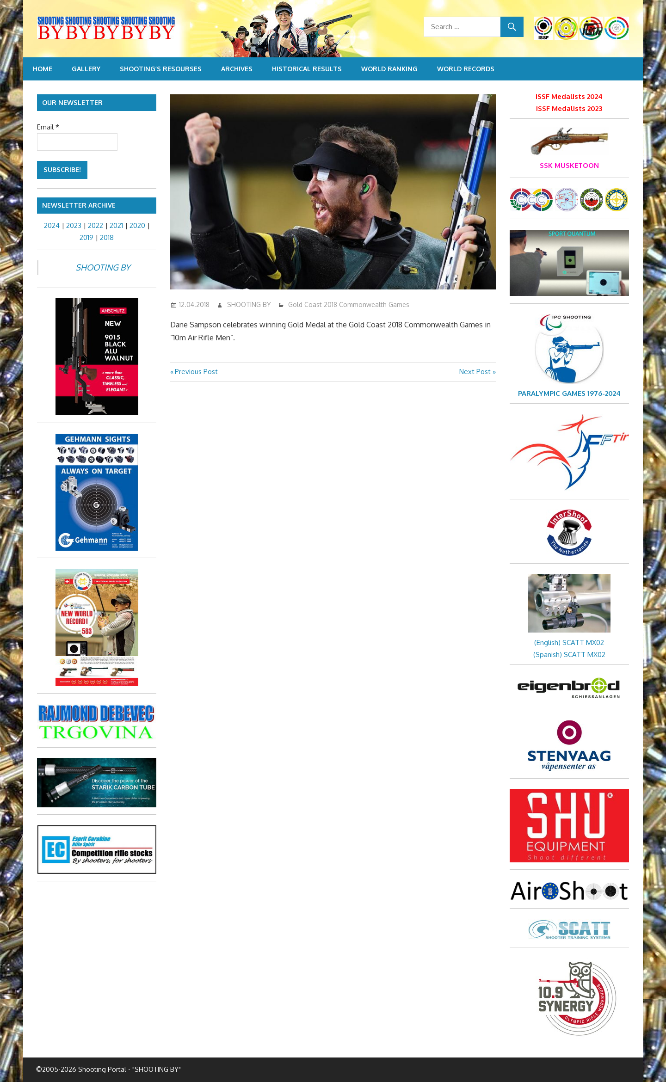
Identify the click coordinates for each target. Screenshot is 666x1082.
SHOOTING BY (249, 304)
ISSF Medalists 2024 (569, 96)
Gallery (86, 69)
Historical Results (307, 69)
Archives (237, 69)
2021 (116, 225)
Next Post (475, 371)
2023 (73, 225)
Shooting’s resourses (161, 69)
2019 (86, 237)
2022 (95, 225)
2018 (107, 237)
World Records (465, 69)
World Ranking (389, 69)
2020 (137, 225)
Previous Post (196, 371)
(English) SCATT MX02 (569, 642)
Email (48, 127)
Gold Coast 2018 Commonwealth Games (348, 304)
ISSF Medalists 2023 (569, 108)
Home (42, 69)
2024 (52, 225)
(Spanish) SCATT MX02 (569, 654)
